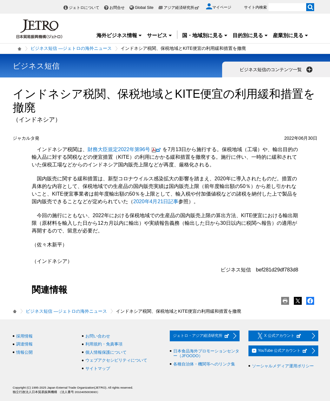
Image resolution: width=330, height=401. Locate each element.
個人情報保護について (106, 352)
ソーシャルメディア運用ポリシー (283, 366)
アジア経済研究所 (181, 7)
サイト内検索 (255, 7)
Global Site (144, 7)
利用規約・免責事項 (103, 344)
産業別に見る (290, 35)
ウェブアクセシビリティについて (116, 360)
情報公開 (24, 352)
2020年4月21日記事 (155, 201)
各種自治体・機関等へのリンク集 (204, 364)
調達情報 (24, 344)
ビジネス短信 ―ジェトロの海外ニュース (71, 48)
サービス (159, 35)
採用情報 (24, 336)
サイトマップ (97, 368)
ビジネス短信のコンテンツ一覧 (277, 69)
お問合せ (117, 7)
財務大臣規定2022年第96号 (125, 149)
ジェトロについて (84, 7)
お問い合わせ (97, 336)
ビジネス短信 (36, 66)
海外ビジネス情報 (119, 35)
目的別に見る (250, 35)
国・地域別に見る (205, 35)
